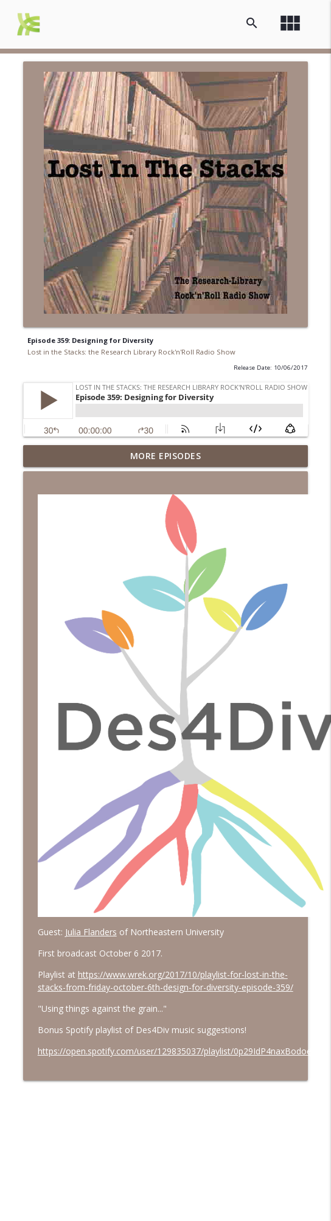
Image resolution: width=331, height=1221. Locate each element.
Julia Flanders (91, 932)
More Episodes (165, 456)
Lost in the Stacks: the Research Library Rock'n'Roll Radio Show (131, 351)
